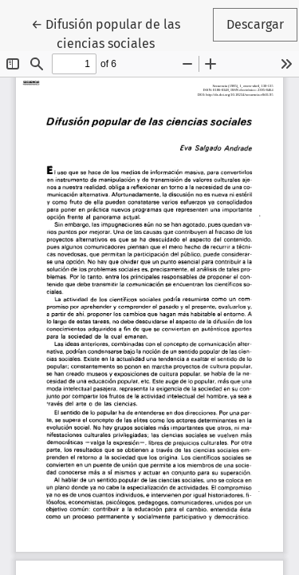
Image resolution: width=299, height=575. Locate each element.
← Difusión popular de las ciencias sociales (120, 32)
